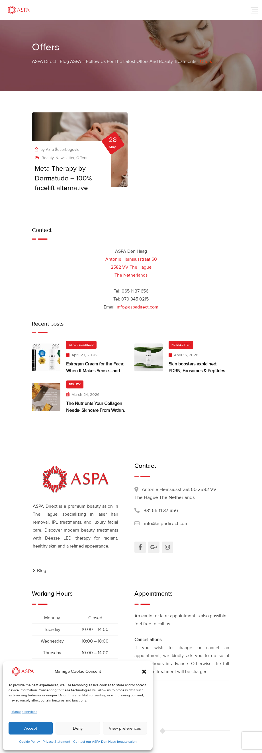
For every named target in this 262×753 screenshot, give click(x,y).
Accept (30, 728)
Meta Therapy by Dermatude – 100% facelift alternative (63, 178)
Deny (78, 728)
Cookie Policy (29, 742)
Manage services (24, 712)
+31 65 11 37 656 (161, 510)
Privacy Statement (56, 742)
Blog (41, 570)
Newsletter (65, 157)
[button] (144, 671)
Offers (81, 157)
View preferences (125, 728)
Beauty (48, 157)
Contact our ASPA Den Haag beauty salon (105, 742)
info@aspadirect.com (137, 307)
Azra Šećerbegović (62, 149)
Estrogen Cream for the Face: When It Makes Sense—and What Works (95, 370)
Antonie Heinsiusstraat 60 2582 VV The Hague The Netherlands (131, 267)
